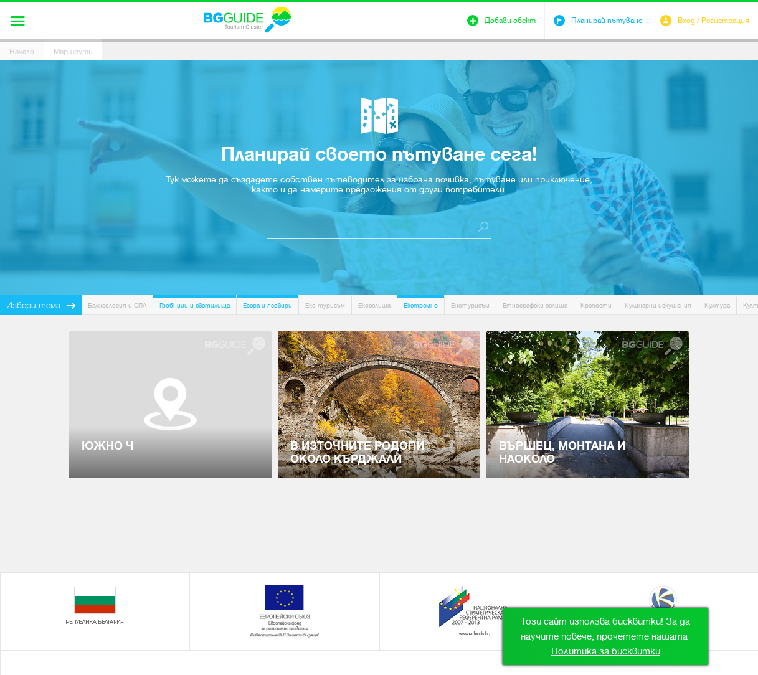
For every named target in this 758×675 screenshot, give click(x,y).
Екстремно (421, 305)
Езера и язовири (267, 305)
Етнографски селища (535, 305)
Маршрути (73, 51)
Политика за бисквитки (605, 651)
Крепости (596, 305)
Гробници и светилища (194, 305)
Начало (21, 51)
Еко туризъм (325, 305)
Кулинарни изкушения (658, 305)
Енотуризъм (470, 305)
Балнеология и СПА (117, 305)
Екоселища (374, 305)
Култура (717, 305)
